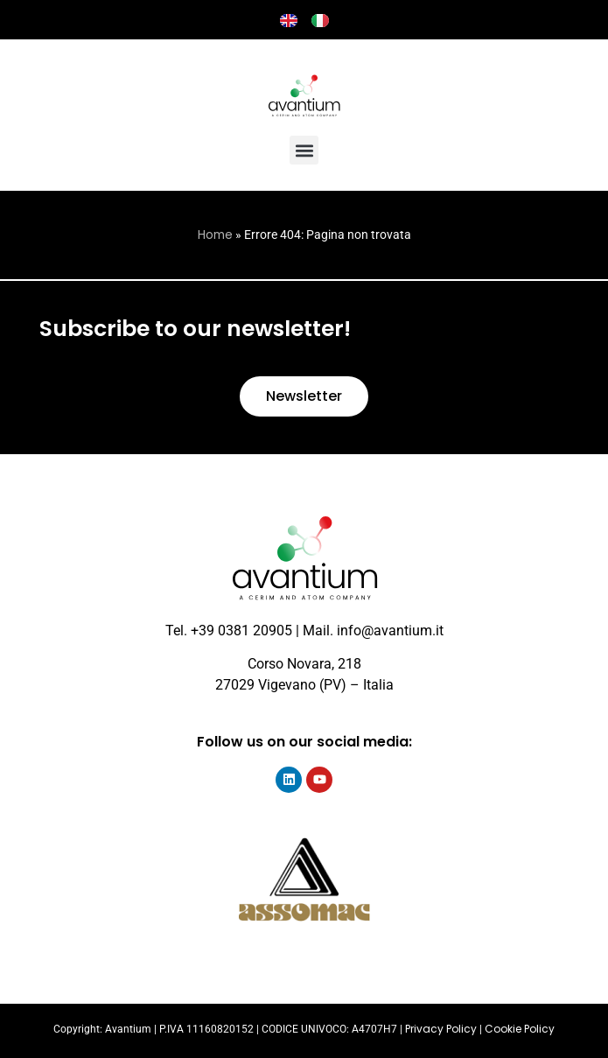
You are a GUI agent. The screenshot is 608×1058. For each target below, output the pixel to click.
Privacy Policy (441, 1028)
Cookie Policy (520, 1028)
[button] (304, 150)
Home (215, 235)
